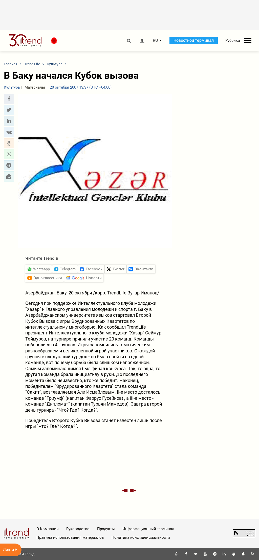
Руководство (78, 529)
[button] (8, 99)
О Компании (47, 529)
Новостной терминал (194, 40)
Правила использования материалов (70, 537)
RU (155, 40)
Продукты (106, 529)
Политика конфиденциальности (141, 537)
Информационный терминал (148, 529)
